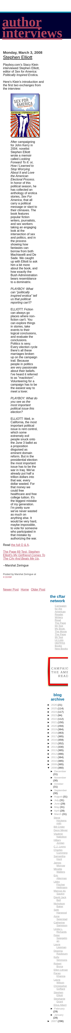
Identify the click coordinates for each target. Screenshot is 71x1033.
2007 (54, 1021)
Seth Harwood (60, 911)
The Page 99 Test (60, 636)
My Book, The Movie (61, 630)
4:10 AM (7, 577)
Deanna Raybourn (61, 952)
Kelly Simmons (60, 958)
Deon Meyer (61, 830)
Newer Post (11, 589)
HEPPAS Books (60, 644)
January (58, 1014)
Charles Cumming (60, 851)
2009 (54, 764)
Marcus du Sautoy (60, 892)
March (58, 814)
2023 (54, 715)
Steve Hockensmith (60, 820)
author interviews (32, 27)
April (57, 810)
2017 (54, 736)
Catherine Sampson (60, 924)
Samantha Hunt (59, 858)
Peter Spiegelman (60, 938)
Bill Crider (59, 826)
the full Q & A (20, 545)
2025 (54, 708)
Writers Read (59, 619)
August (58, 796)
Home (25, 589)
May (57, 807)
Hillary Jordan (59, 841)
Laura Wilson (59, 981)
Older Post (38, 589)
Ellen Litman (61, 969)
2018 (54, 732)
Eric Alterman (60, 877)
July (57, 800)
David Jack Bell (60, 899)
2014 (54, 746)
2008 (54, 767)
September (60, 790)
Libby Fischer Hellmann (60, 884)
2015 (54, 743)
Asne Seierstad (60, 918)
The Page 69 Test (60, 624)
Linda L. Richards (60, 930)
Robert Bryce (58, 965)
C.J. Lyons (60, 846)
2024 (54, 711)
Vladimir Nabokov (60, 835)
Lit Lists (59, 640)
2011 (54, 757)
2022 (54, 718)
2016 (54, 739)
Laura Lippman (60, 946)
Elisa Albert (60, 1005)
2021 (54, 722)
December (60, 771)
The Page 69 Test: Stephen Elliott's (24, 555)
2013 (54, 750)
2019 (54, 729)
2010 (54, 760)
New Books (61, 648)
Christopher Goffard (60, 987)
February (59, 1008)
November (60, 777)
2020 (54, 726)
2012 (54, 753)
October (58, 783)
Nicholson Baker (59, 905)
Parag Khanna (59, 975)
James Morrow (59, 864)
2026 (54, 704)
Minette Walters (59, 870)
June (57, 803)
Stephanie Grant (59, 1000)
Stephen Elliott (17, 57)
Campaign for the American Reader (60, 610)
